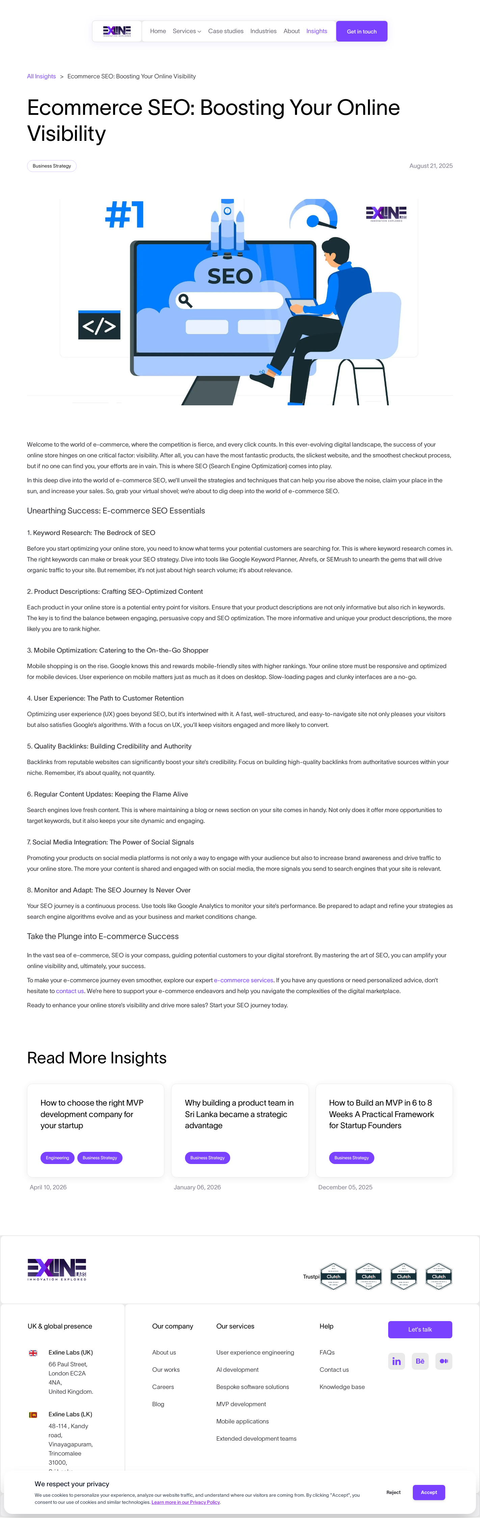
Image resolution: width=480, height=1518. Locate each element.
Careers (163, 1387)
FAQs (327, 1353)
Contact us (334, 1370)
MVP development (241, 1404)
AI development (237, 1370)
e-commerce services (243, 980)
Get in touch (362, 31)
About (292, 31)
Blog (158, 1404)
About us (164, 1353)
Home (158, 31)
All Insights (41, 76)
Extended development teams (256, 1439)
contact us (70, 991)
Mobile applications (242, 1422)
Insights (316, 31)
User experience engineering (255, 1353)
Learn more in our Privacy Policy (186, 1502)
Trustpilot (314, 1277)
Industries (263, 31)
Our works (166, 1370)
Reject (393, 1492)
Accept (429, 1492)
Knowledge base (342, 1387)
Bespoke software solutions (252, 1387)
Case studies (226, 31)
